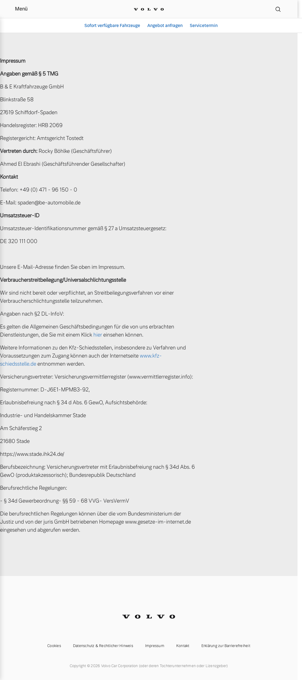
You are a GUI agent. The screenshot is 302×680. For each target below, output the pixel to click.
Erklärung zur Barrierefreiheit (225, 645)
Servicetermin (204, 25)
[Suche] (278, 8)
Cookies (54, 645)
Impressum (154, 645)
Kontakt (182, 645)
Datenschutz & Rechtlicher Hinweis (103, 645)
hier (97, 334)
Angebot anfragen (165, 25)
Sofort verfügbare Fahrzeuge (112, 25)
